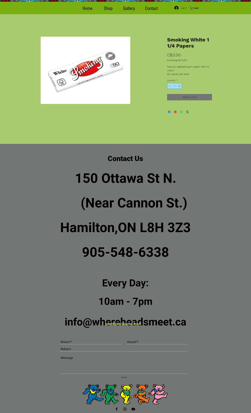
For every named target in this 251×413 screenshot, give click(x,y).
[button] (108, 8)
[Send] (124, 377)
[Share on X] (187, 112)
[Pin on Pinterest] (175, 112)
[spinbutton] (174, 86)
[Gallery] (129, 8)
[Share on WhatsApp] (181, 112)
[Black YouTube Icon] (133, 409)
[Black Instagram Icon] (125, 409)
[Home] (87, 8)
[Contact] (151, 8)
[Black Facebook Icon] (116, 409)
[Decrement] (169, 86)
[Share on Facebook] (169, 112)
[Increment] (180, 86)
